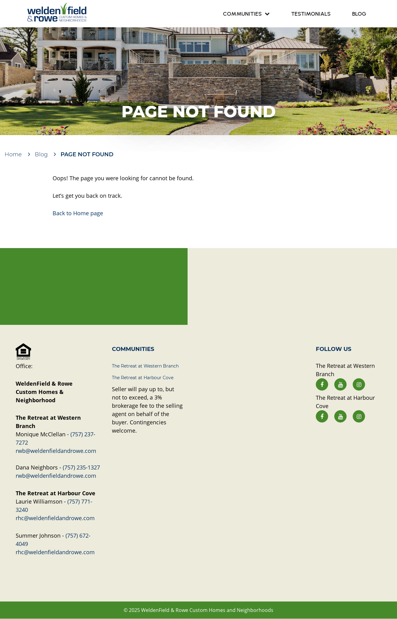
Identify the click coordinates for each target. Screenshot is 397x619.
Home (13, 154)
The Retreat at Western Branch (145, 366)
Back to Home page (78, 213)
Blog (41, 154)
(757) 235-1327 (81, 467)
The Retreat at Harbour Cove (142, 377)
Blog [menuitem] (359, 13)
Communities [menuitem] (242, 13)
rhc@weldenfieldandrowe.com (55, 518)
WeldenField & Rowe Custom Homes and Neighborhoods (207, 610)
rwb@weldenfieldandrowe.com (56, 450)
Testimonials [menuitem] (311, 13)
